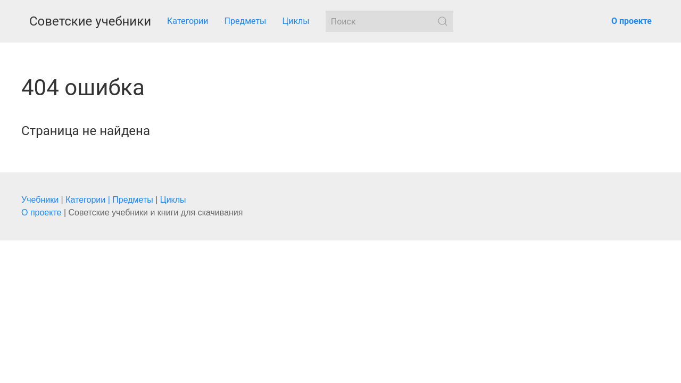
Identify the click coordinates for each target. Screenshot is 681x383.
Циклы (296, 21)
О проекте (41, 212)
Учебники (40, 199)
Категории (188, 21)
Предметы (246, 21)
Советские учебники (90, 21)
